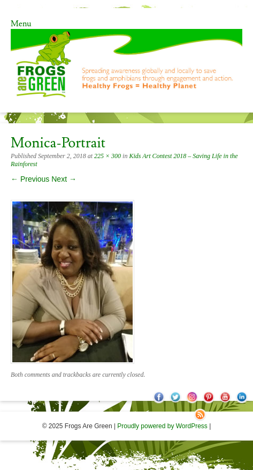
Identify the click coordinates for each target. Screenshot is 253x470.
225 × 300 (107, 156)
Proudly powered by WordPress (162, 426)
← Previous (30, 179)
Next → (63, 179)
